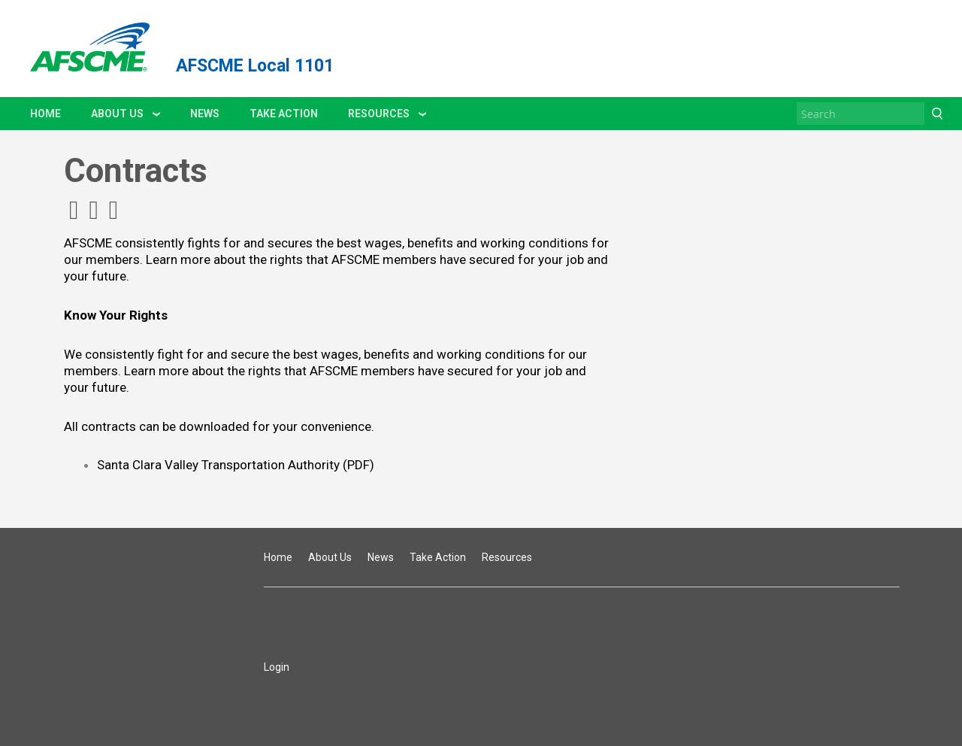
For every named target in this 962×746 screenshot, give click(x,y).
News (204, 114)
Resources (379, 114)
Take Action (284, 114)
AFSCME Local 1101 (255, 66)
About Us (117, 114)
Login (276, 667)
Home (45, 114)
